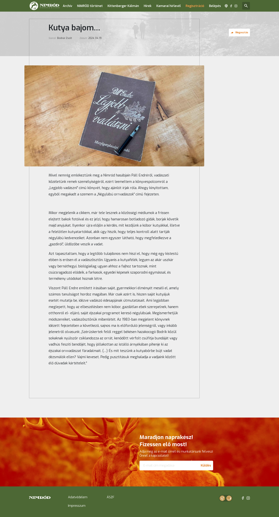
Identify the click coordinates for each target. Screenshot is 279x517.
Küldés (206, 465)
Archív (67, 6)
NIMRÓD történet (90, 6)
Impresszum (76, 506)
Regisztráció (195, 6)
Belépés (215, 6)
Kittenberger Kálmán (123, 6)
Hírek (148, 6)
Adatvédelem (77, 497)
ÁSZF (110, 497)
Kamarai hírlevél (168, 6)
